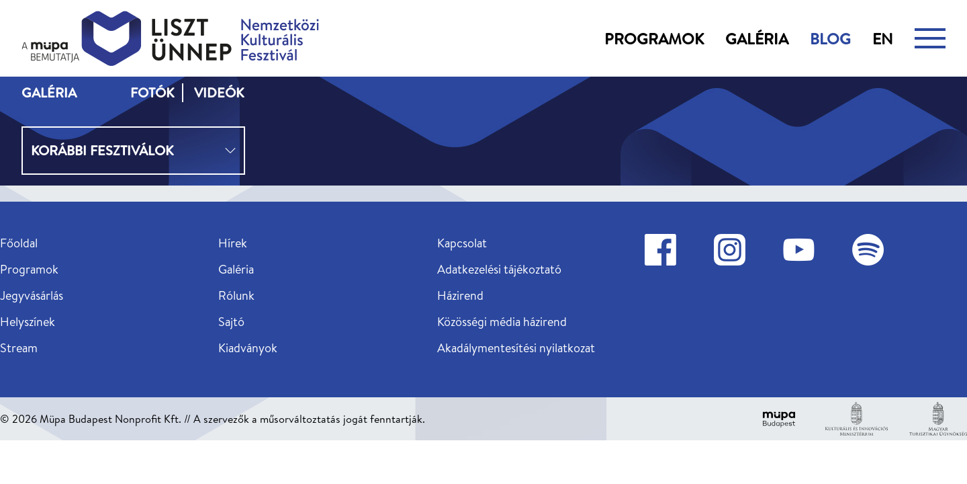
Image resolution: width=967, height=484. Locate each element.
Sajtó (231, 321)
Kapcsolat (462, 243)
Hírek (232, 243)
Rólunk (236, 295)
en (882, 38)
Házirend (460, 295)
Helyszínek (27, 321)
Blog (830, 38)
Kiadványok (247, 347)
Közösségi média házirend (502, 321)
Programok (654, 38)
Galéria (756, 38)
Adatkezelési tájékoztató (499, 269)
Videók (219, 92)
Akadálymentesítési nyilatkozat (516, 347)
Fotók (152, 92)
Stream (19, 347)
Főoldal (19, 243)
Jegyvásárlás (31, 295)
